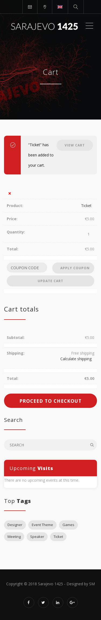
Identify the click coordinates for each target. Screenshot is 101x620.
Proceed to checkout (50, 401)
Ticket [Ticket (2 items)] (58, 536)
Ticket (86, 205)
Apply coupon (75, 268)
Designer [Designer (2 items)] (15, 524)
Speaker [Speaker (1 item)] (37, 536)
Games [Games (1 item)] (68, 524)
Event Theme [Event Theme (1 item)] (42, 524)
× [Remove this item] (9, 193)
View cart (75, 145)
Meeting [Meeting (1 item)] (14, 536)
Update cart (50, 281)
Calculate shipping (76, 358)
